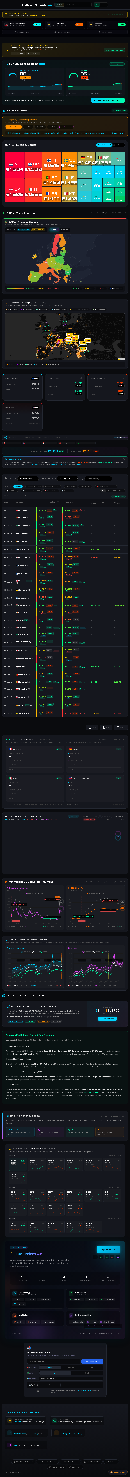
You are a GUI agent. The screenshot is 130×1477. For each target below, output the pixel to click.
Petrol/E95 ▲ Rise (34, 486)
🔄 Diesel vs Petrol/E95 (31, 491)
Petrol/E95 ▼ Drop (52, 486)
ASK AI (120, 437)
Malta (21, 650)
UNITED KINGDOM (81, 778)
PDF (106, 727)
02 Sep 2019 (17, 53)
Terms (89, 1390)
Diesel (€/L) (69, 503)
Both (60, 5)
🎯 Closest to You (51, 491)
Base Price (13, 127)
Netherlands (24, 659)
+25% (52, 127)
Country (20, 503)
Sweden (22, 713)
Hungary (22, 605)
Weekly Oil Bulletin (91, 1092)
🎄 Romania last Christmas (86, 443)
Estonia (22, 566)
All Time (73, 816)
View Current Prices (114, 50)
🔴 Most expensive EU (66, 443)
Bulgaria (22, 525)
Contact (75, 1467)
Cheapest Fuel (47, 1462)
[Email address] (53, 1361)
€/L (97, 5)
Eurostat (17, 1422)
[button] (76, 349)
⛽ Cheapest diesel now (11, 443)
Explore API (108, 1249)
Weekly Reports (23, 1462)
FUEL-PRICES (37, 5)
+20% (40, 127)
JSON (121, 727)
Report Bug (56, 1467)
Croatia (22, 533)
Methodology (70, 1462)
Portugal (22, 675)
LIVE (29, 581)
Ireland (21, 612)
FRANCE (17, 749)
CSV (92, 727)
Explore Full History (108, 100)
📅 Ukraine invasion (49, 443)
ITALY (16, 778)
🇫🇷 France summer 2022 (31, 443)
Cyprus (22, 541)
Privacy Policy (81, 1390)
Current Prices (116, 14)
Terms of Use (92, 1462)
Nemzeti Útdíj (32, 1434)
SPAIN (76, 749)
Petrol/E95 (112, 490)
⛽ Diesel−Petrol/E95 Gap (106, 486)
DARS (24, 1434)
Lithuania (23, 634)
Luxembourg (24, 641)
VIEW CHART (107, 1019)
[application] (65, 175)
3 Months (119, 816)
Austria (22, 510)
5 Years (85, 816)
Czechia (22, 549)
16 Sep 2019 (33, 53)
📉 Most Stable (67, 491)
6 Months (106, 816)
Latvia (21, 627)
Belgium (22, 517)
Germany (23, 590)
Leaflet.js (64, 1434)
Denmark (22, 557)
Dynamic (66, 127)
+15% (28, 127)
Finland (22, 574)
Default (18, 486)
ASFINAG (17, 1434)
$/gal (104, 5)
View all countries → (72, 804)
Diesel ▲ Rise (70, 486)
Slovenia (22, 697)
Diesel (86, 5)
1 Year (95, 816)
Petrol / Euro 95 (72, 5)
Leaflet (121, 359)
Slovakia (22, 689)
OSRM (16, 1446)
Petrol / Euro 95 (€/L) (49, 502)
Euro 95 (64, 230)
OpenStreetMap (75, 1434)
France (22, 581)
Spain (21, 705)
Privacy (111, 1462)
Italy (20, 620)
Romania (22, 682)
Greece (22, 598)
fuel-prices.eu (16, 1473)
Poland (22, 667)
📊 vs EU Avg (11, 491)
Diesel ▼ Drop (85, 486)
